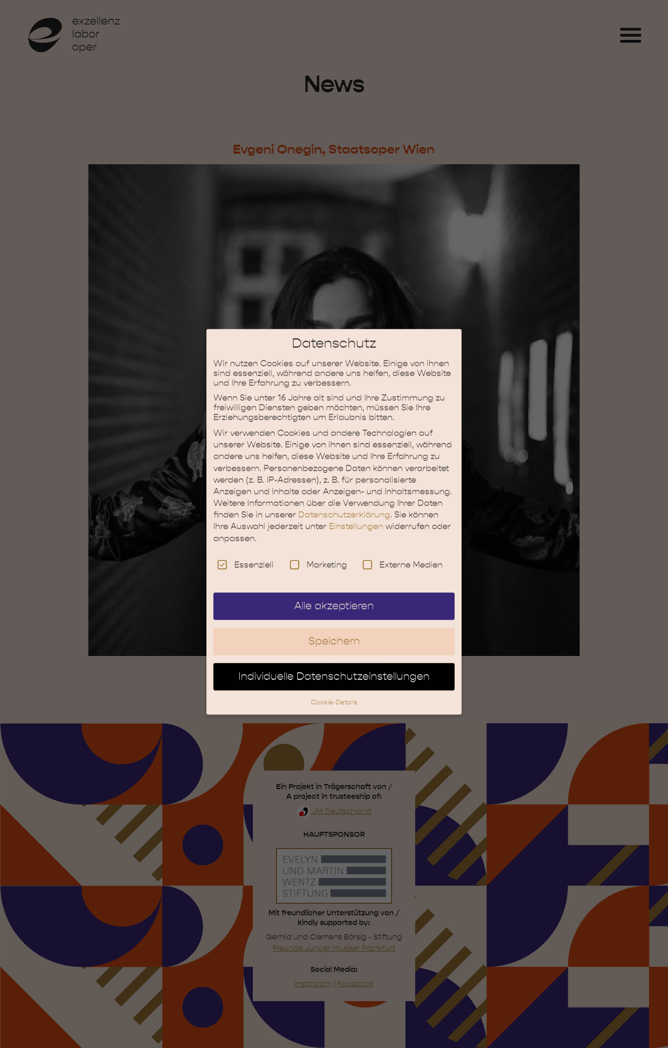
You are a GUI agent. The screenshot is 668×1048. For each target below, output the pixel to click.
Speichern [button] (334, 632)
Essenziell (246, 555)
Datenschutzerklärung (344, 506)
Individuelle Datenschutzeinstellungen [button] (334, 667)
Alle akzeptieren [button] (334, 597)
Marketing (318, 555)
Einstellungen (356, 517)
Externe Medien (403, 555)
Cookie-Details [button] (334, 692)
